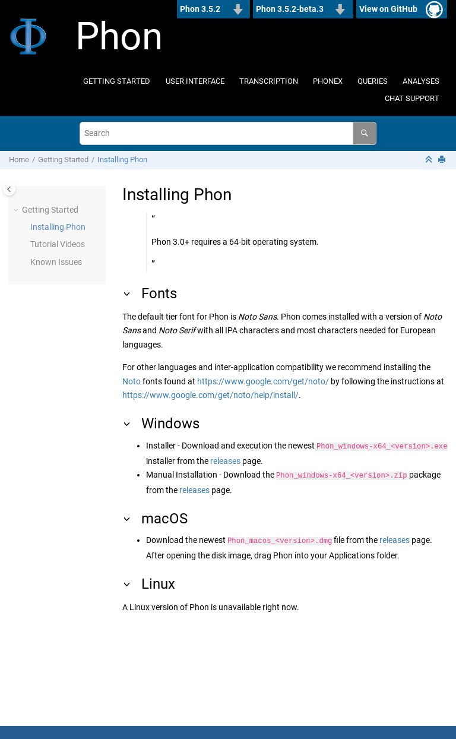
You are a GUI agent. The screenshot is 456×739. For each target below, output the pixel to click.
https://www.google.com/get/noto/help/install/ (210, 395)
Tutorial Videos (57, 244)
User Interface (195, 81)
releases (225, 460)
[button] (17, 210)
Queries (372, 81)
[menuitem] (117, 81)
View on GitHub (388, 9)
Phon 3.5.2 (200, 9)
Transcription (268, 81)
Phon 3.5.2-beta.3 (290, 9)
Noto (131, 381)
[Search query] (228, 133)
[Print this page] (443, 160)
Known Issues (56, 262)
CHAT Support (412, 98)
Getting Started (116, 81)
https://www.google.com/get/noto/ (263, 381)
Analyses (421, 81)
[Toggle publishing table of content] (9, 189)
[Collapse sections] (430, 160)
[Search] (364, 133)
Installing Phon (122, 159)
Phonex (328, 81)
